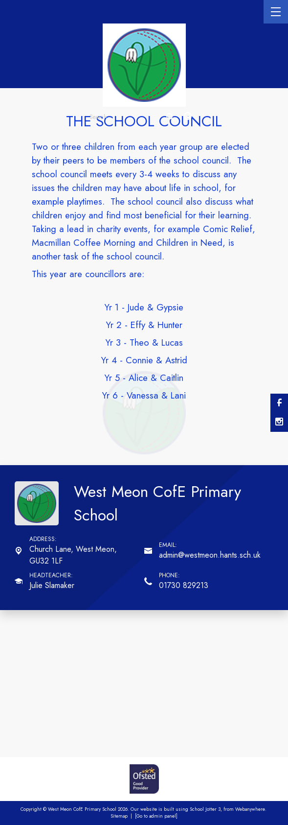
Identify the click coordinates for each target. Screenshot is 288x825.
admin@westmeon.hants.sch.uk (210, 555)
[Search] (170, 117)
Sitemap (119, 816)
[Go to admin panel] (156, 816)
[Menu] (276, 12)
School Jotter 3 (205, 809)
